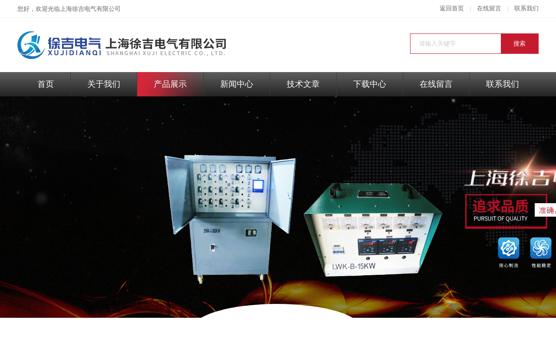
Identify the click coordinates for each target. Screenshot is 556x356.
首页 (45, 84)
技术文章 (303, 84)
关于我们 (103, 84)
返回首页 (452, 8)
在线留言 (489, 8)
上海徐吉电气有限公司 (90, 9)
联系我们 (526, 8)
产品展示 (170, 84)
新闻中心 (236, 84)
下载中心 (369, 84)
